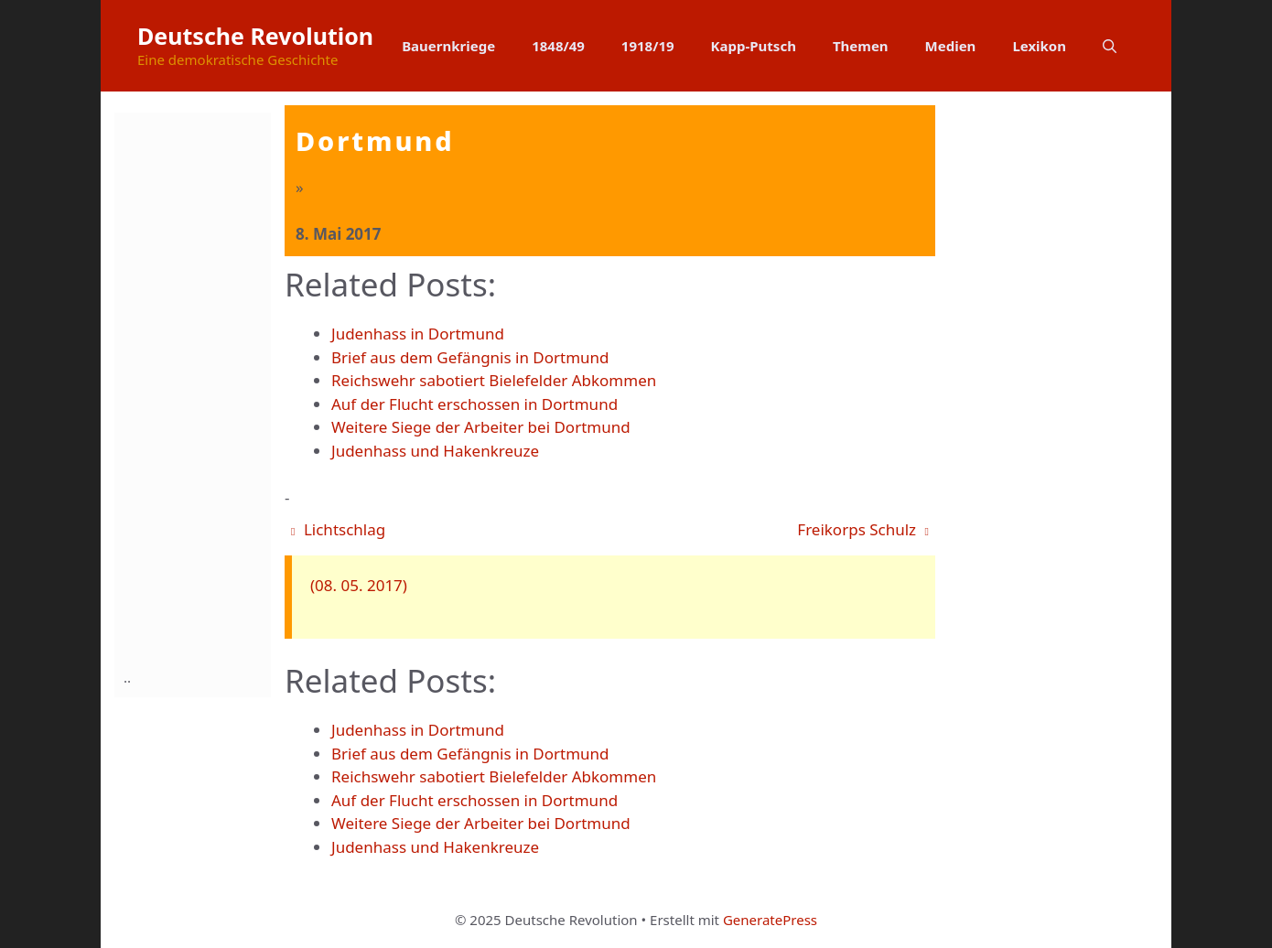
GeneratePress (770, 919)
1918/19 (647, 46)
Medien (950, 46)
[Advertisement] (197, 387)
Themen (861, 46)
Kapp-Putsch (753, 46)
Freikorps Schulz (863, 529)
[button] (1109, 45)
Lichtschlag (338, 529)
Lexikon (1039, 46)
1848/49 (558, 46)
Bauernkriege (448, 46)
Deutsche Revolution (255, 35)
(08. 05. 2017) (358, 585)
